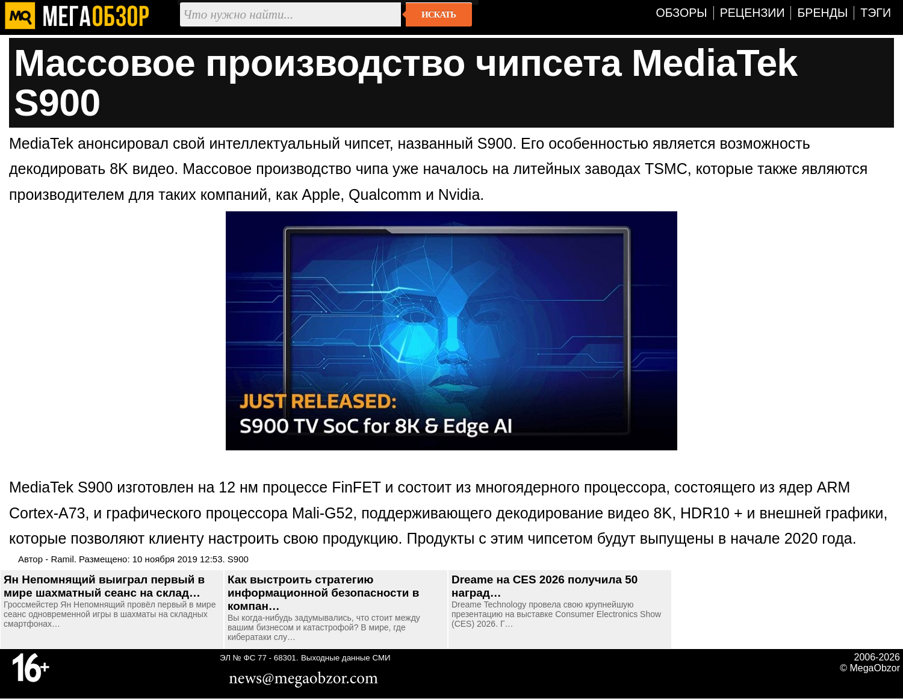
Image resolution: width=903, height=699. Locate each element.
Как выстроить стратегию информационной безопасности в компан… (323, 592)
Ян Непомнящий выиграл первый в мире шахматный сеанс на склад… (104, 586)
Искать (438, 14)
